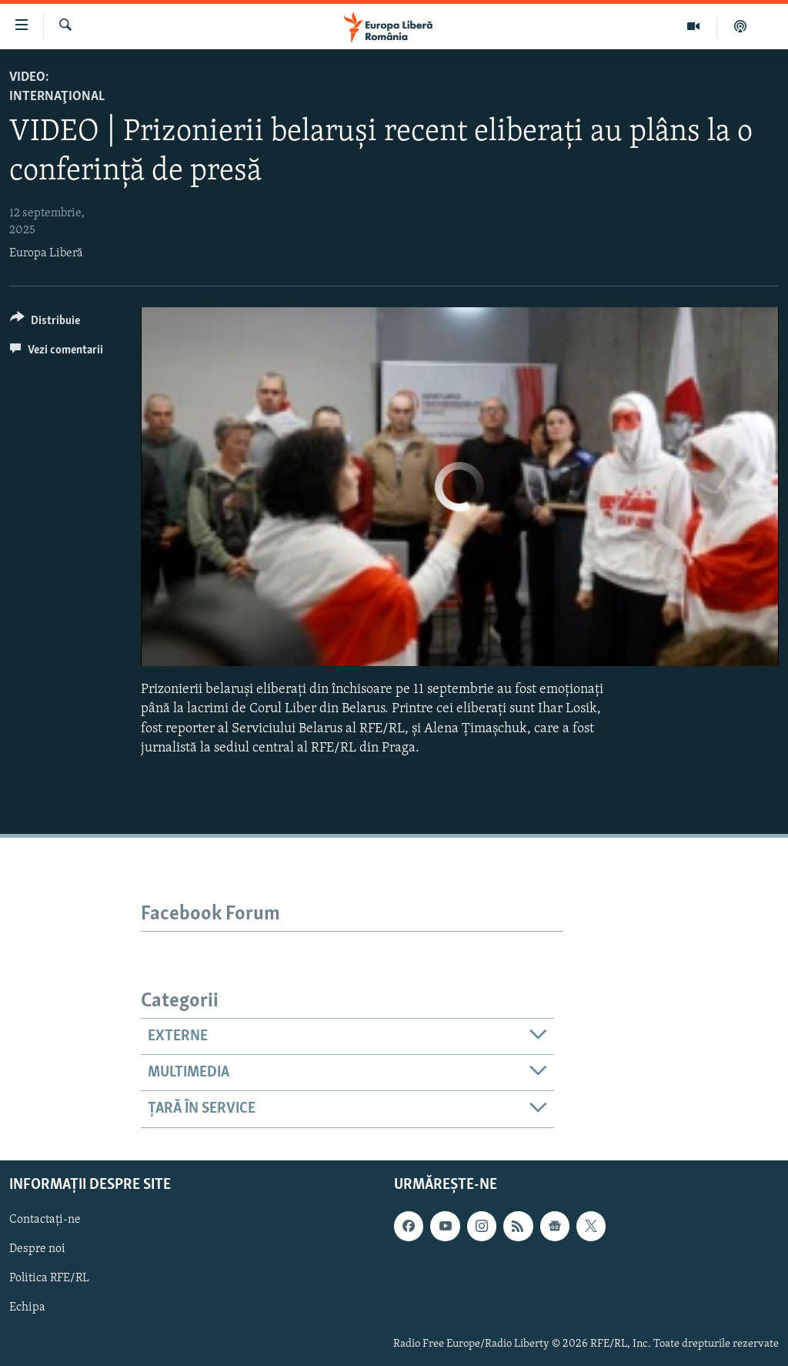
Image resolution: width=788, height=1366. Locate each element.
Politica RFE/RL (49, 1278)
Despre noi (37, 1249)
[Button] (45, 323)
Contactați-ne (45, 1220)
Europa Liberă (46, 253)
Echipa (27, 1307)
